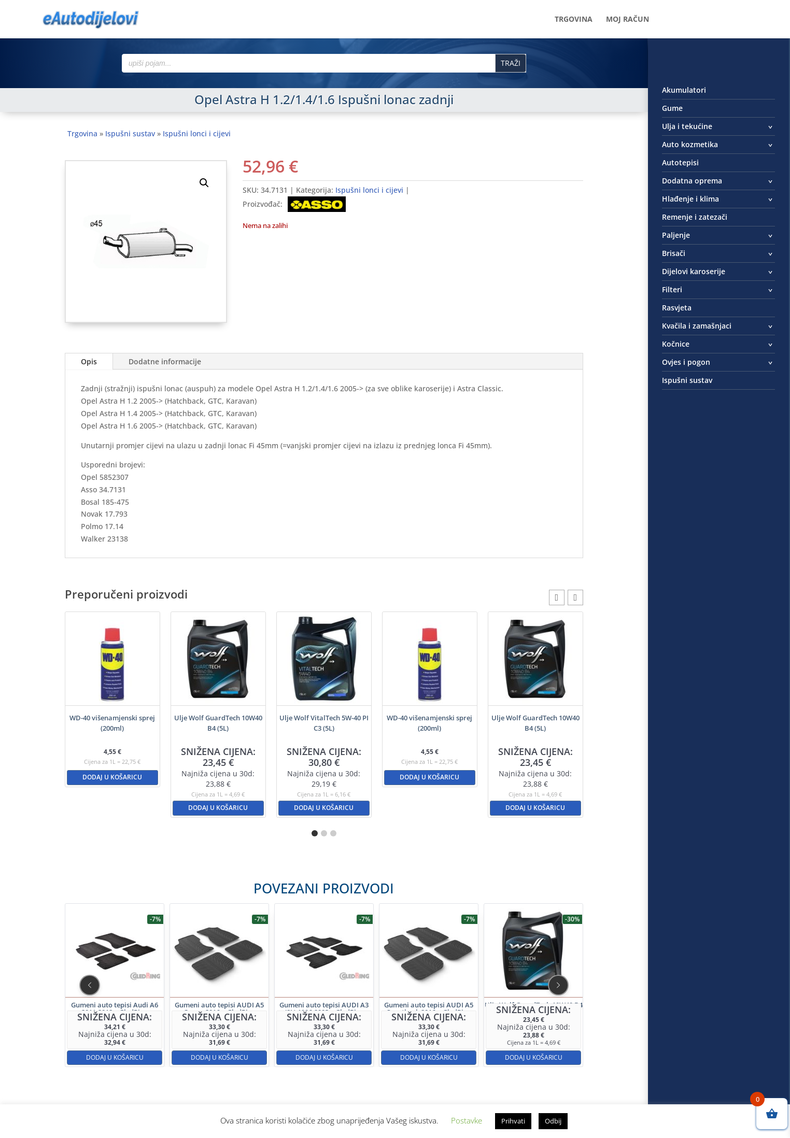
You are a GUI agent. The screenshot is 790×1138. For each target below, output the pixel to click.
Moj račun (627, 20)
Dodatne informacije (165, 361)
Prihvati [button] (513, 1121)
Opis (89, 361)
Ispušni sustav (130, 133)
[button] (204, 183)
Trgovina (573, 20)
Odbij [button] (553, 1121)
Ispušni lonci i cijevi (197, 133)
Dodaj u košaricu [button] (112, 777)
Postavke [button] (466, 1120)
